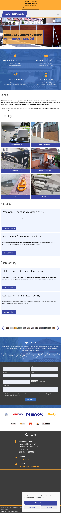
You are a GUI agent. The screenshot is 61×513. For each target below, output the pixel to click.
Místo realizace (7, 379)
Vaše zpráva (6, 385)
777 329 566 (24, 459)
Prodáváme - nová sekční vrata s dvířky (23, 211)
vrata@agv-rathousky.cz (29, 466)
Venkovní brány (14, 171)
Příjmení (33, 366)
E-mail (32, 372)
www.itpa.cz (15, 511)
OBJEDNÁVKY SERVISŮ (30, 5)
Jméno (5, 366)
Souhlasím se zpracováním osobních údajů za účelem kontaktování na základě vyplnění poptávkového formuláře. (28, 394)
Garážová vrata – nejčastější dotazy (21, 295)
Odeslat (30, 400)
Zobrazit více (8, 228)
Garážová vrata (44, 145)
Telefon (5, 372)
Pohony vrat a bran (15, 145)
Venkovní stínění (45, 171)
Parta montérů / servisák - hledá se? (30, 9)
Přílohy (33, 379)
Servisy (44, 197)
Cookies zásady (4, 509)
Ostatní (14, 197)
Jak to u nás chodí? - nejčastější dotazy (22, 271)
